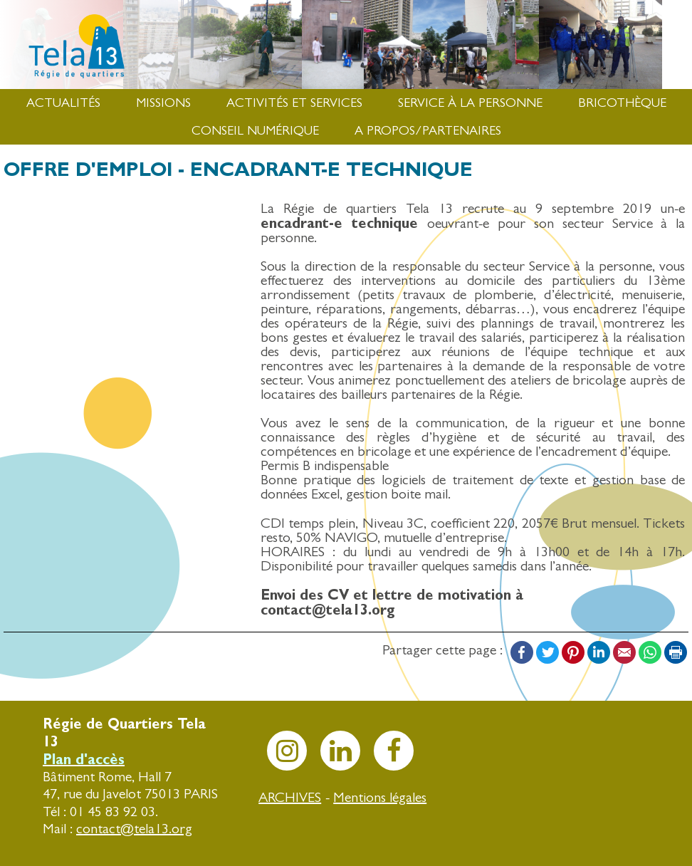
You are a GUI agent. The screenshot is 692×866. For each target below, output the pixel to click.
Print (675, 652)
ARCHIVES (289, 797)
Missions (163, 103)
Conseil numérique (255, 130)
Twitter (547, 652)
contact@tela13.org (134, 828)
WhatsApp (650, 652)
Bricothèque (622, 103)
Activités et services (294, 103)
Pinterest (573, 652)
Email (624, 652)
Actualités (63, 103)
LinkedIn (598, 652)
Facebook (521, 652)
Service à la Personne (470, 103)
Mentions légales (379, 797)
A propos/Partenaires (428, 130)
